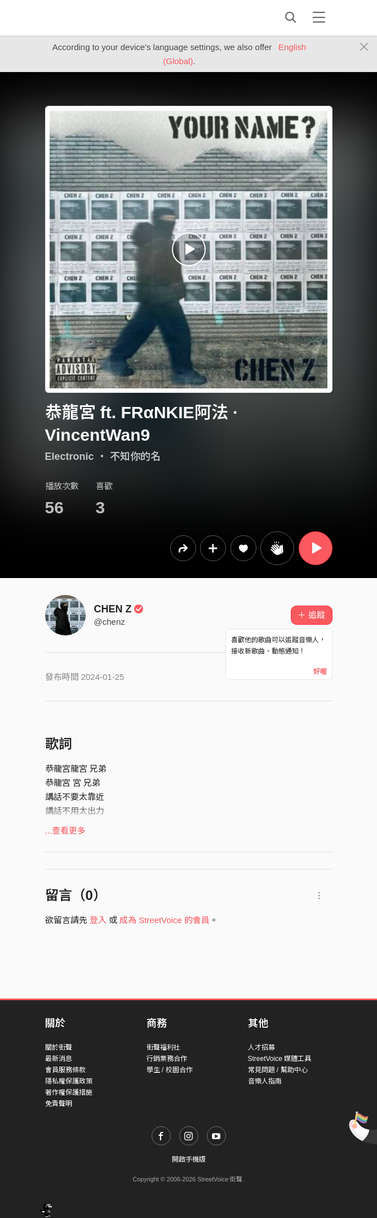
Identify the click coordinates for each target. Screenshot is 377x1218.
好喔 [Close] (320, 671)
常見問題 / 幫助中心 (278, 1070)
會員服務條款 (65, 1070)
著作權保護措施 (68, 1092)
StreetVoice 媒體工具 (280, 1059)
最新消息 (58, 1059)
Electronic (69, 456)
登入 (98, 920)
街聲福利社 (163, 1047)
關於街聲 (58, 1047)
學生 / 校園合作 (170, 1070)
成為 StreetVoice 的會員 (164, 920)
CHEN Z (119, 609)
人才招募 (261, 1047)
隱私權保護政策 (68, 1081)
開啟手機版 (189, 1159)
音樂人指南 (265, 1081)
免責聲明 (58, 1104)
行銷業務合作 (167, 1059)
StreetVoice (91, 17)
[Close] (364, 47)
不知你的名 (135, 456)
